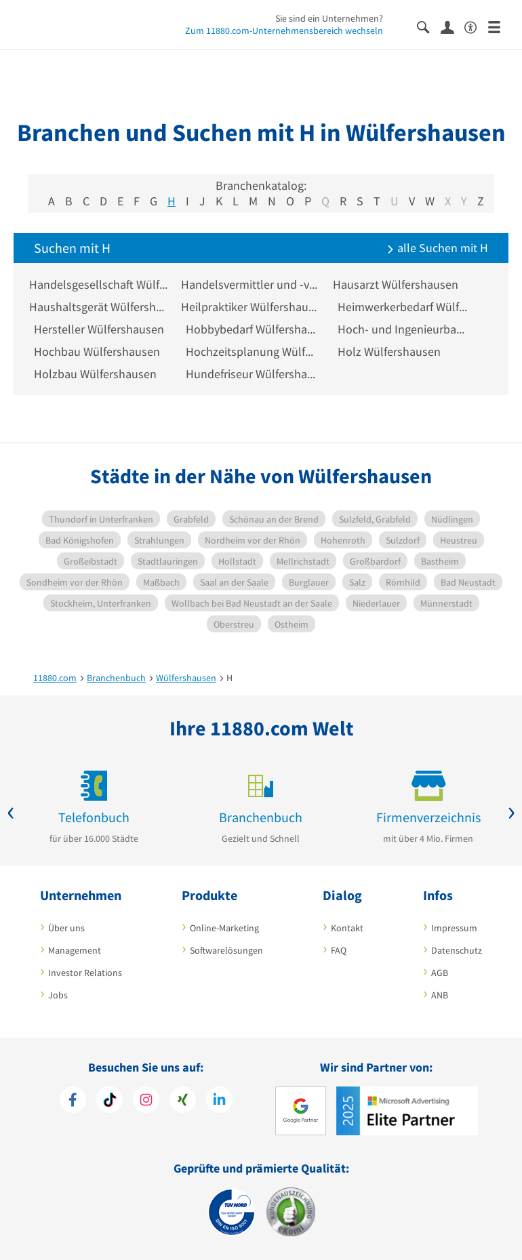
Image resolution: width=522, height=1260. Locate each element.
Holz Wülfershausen (389, 351)
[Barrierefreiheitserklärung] (476, 26)
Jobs (58, 995)
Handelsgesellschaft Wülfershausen (99, 284)
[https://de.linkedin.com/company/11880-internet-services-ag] (219, 1101)
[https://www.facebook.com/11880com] (73, 1101)
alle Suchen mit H (437, 248)
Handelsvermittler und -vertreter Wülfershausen (251, 284)
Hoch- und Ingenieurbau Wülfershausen (403, 329)
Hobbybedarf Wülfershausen (251, 329)
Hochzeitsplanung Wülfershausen (251, 351)
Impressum (454, 928)
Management (74, 950)
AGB (439, 973)
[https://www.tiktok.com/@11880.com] (109, 1101)
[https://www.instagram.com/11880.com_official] (146, 1101)
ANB (439, 995)
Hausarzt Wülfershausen (400, 284)
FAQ (338, 950)
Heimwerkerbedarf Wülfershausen (403, 306)
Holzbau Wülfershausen (95, 374)
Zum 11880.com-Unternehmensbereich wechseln (284, 30)
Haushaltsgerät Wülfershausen (99, 306)
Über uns (66, 928)
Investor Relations (85, 973)
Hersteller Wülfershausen (99, 329)
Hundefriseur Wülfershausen (251, 374)
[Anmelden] (452, 26)
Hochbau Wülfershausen (97, 351)
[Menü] (500, 26)
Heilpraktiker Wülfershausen (251, 306)
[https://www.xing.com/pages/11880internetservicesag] (182, 1101)
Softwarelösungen (226, 950)
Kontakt (347, 928)
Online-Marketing (224, 928)
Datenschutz (456, 950)
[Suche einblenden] (429, 26)
